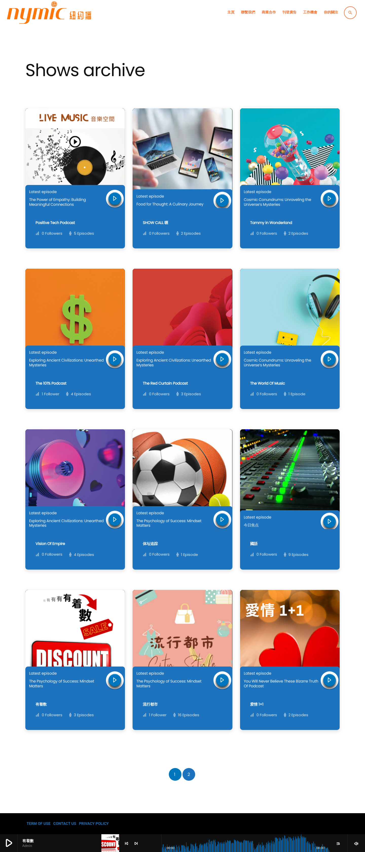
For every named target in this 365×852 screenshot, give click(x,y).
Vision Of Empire (50, 544)
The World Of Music (267, 383)
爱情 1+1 (256, 704)
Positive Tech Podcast (55, 223)
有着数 (41, 704)
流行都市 (150, 704)
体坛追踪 (150, 544)
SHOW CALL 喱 (155, 223)
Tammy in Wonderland (271, 223)
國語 (254, 544)
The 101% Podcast (50, 383)
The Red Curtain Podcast (165, 383)
